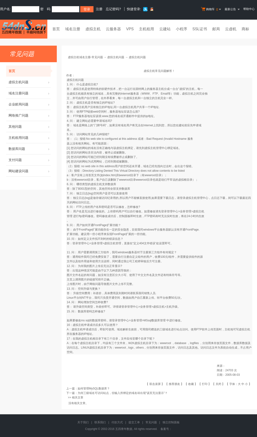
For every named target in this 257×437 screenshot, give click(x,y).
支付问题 (30, 160)
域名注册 (72, 29)
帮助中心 (249, 9)
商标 (245, 29)
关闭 (218, 384)
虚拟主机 (93, 29)
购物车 (211, 9)
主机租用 (146, 29)
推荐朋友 (174, 384)
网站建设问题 (30, 171)
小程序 (181, 29)
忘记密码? (113, 9)
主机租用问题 (30, 138)
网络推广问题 (30, 115)
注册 (99, 9)
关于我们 (83, 422)
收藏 (191, 384)
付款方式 (117, 422)
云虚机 (230, 29)
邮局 (216, 29)
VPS (130, 29)
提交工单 (134, 422)
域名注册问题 (30, 93)
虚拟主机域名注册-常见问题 (85, 57)
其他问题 (30, 126)
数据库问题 (30, 149)
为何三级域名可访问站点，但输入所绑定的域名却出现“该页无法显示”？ (123, 393)
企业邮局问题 (30, 104)
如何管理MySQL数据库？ (94, 388)
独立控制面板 (171, 422)
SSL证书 (199, 29)
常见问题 (151, 422)
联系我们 (100, 422)
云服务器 (113, 29)
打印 (205, 384)
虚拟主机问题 (30, 82)
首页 (56, 29)
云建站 (165, 29)
